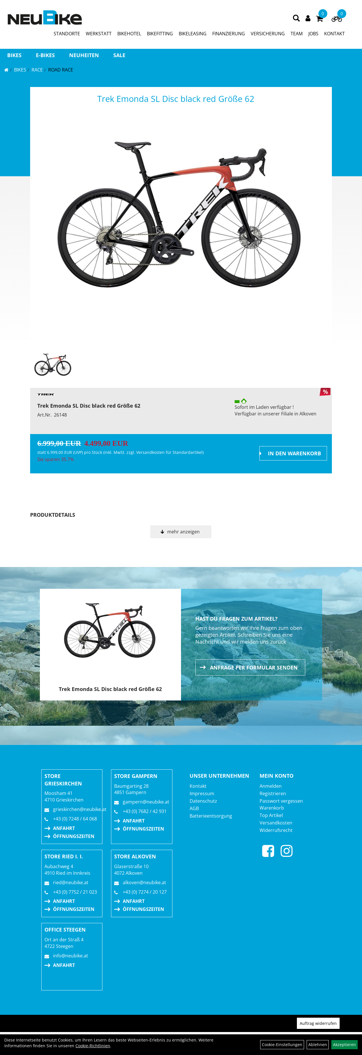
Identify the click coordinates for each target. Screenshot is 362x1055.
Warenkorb (272, 808)
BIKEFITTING (160, 33)
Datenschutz (203, 801)
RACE (37, 70)
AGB (194, 808)
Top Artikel (271, 815)
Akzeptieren (344, 1044)
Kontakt (198, 786)
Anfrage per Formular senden (254, 667)
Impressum (202, 793)
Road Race (60, 70)
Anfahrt (64, 828)
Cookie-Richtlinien (92, 1045)
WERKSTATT (99, 33)
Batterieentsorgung (211, 816)
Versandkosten (276, 823)
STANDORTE (67, 33)
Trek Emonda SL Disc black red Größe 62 (175, 98)
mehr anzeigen (183, 532)
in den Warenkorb (294, 453)
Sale (119, 55)
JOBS (313, 33)
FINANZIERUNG (228, 33)
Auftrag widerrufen (318, 1023)
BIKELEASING (193, 33)
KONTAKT (334, 33)
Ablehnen (317, 1044)
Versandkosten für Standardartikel (169, 452)
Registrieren (273, 793)
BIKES (14, 55)
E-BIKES (45, 55)
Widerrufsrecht (276, 830)
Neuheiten (84, 55)
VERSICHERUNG (268, 33)
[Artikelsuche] (296, 18)
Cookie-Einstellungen (282, 1044)
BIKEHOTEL (129, 33)
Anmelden (271, 786)
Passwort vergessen (281, 801)
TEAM (297, 33)
